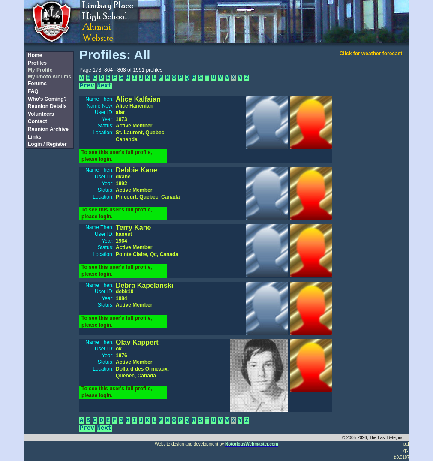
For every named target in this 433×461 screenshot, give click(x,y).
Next (104, 86)
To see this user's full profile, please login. (116, 155)
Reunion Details (47, 106)
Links (34, 137)
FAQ (33, 91)
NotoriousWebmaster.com (251, 444)
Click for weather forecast (371, 54)
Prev (87, 86)
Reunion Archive (48, 129)
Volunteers (41, 114)
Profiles (37, 63)
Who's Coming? (47, 99)
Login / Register (47, 144)
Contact (37, 121)
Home (35, 55)
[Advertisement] (49, 293)
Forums (37, 84)
